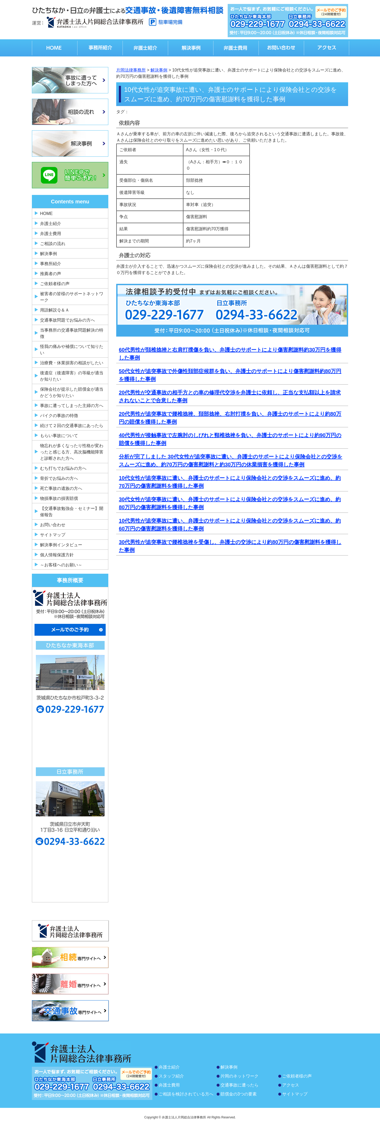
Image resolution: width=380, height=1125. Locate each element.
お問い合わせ (52, 525)
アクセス (290, 1085)
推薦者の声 (50, 273)
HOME (46, 213)
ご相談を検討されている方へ (186, 1094)
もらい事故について (59, 435)
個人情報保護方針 (57, 555)
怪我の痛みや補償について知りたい (71, 349)
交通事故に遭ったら (240, 1085)
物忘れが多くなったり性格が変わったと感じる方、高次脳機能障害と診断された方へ (71, 452)
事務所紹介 (50, 263)
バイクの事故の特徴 (59, 415)
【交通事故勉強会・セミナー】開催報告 (71, 511)
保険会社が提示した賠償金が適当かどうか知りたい (71, 392)
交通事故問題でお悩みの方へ (67, 320)
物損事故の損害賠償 (59, 498)
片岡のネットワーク (240, 1076)
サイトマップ (52, 535)
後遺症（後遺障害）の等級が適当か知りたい (71, 376)
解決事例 (48, 253)
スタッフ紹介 (171, 1076)
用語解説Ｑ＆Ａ (54, 310)
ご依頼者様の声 (55, 283)
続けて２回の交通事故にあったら (71, 425)
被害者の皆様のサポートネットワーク (71, 296)
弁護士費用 (50, 233)
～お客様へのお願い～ (61, 565)
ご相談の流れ (52, 243)
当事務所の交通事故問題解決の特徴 (71, 333)
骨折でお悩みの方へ (59, 478)
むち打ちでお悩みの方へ (63, 468)
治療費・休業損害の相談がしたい (71, 363)
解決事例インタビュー (61, 545)
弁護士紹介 (50, 223)
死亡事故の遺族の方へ (61, 488)
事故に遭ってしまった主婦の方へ (71, 405)
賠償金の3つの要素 (239, 1094)
